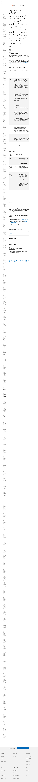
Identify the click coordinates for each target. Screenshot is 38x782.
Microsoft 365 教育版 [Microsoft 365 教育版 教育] (28, 758)
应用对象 (10, 46)
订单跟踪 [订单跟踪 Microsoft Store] (14, 756)
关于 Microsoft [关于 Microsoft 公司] (27, 770)
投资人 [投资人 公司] (26, 775)
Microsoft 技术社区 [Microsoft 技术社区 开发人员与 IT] (15, 773)
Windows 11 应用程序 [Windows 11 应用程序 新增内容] (3, 761)
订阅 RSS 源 (11, 233)
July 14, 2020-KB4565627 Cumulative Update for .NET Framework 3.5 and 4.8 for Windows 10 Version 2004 (4, 716)
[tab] (12, 248)
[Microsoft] (19, 0)
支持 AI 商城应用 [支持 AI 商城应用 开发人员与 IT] (15, 772)
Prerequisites (21, 62)
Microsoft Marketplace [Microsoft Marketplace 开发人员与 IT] (16, 775)
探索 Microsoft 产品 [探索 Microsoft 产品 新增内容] (3, 759)
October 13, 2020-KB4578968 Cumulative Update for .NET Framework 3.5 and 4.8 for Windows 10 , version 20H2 (4, 616)
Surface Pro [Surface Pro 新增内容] (2, 753)
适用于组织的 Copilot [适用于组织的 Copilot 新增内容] (3, 756)
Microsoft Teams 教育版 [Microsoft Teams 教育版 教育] (29, 756)
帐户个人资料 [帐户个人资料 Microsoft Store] (15, 753)
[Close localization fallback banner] (36, 5)
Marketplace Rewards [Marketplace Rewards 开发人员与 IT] (16, 778)
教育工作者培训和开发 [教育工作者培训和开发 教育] (28, 761)
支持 (1, 3)
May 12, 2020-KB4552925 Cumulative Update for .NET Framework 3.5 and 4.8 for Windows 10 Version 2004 (4, 731)
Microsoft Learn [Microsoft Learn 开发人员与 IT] (15, 770)
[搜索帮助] (3, 1)
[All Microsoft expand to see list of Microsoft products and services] (1, 1)
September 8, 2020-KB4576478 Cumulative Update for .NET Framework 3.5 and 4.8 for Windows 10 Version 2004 (4, 652)
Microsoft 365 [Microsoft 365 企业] (3, 775)
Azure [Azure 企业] (2, 772)
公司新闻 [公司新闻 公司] (27, 772)
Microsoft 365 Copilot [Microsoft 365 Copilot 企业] (3, 778)
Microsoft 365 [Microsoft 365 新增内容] (3, 758)
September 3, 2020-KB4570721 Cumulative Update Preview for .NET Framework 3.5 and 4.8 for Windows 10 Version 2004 (4, 669)
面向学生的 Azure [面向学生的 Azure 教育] (28, 764)
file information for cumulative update (20, 195)
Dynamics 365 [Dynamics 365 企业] (3, 773)
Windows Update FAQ (24, 219)
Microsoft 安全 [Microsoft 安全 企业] (3, 770)
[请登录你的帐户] (36, 1)
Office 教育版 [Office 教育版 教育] (27, 759)
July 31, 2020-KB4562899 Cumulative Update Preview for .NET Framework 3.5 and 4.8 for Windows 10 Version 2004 (4, 700)
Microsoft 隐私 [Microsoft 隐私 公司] (27, 773)
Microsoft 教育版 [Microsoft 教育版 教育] (28, 753)
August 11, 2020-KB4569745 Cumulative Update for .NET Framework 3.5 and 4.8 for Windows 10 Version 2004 (4, 685)
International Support (15, 225)
